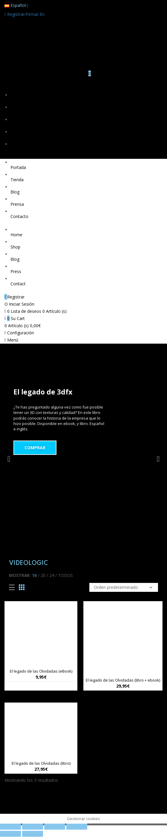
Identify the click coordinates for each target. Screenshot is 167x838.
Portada (18, 100)
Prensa (17, 137)
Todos (65, 575)
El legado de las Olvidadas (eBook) (41, 671)
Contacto (19, 149)
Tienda (17, 112)
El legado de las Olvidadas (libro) (41, 763)
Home (16, 234)
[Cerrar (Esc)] (10, 827)
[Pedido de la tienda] (123, 587)
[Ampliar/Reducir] (76, 827)
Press (15, 271)
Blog (14, 124)
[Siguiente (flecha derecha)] (32, 834)
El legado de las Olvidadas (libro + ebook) (123, 680)
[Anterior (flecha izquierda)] (10, 834)
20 (43, 575)
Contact (18, 284)
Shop (15, 247)
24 (51, 575)
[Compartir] (32, 827)
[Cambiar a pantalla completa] (54, 827)
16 (34, 575)
